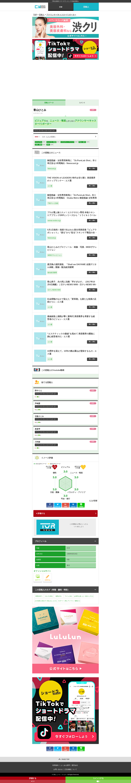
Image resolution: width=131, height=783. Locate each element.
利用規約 (55, 765)
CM (60, 7)
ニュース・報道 (58, 120)
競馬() (59, 596)
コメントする (98, 780)
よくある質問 (65, 765)
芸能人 (86, 7)
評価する (33, 780)
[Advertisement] (65, 80)
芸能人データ (49, 103)
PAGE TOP (65, 759)
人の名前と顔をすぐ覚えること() (46, 601)
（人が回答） (46, 137)
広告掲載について (71, 769)
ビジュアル (40, 120)
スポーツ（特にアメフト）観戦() (69, 601)
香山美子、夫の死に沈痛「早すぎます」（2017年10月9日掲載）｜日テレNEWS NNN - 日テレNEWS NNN (71, 285)
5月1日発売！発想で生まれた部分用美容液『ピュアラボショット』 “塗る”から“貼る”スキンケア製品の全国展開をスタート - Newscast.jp (72, 233)
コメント (82, 103)
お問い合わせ (58, 769)
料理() (39, 596)
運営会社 (75, 765)
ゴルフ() (49, 596)
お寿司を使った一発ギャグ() (83, 596)
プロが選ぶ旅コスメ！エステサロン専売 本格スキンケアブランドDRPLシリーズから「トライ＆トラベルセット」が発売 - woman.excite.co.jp (71, 215)
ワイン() (68, 596)
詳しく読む (92, 168)
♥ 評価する (40, 513)
